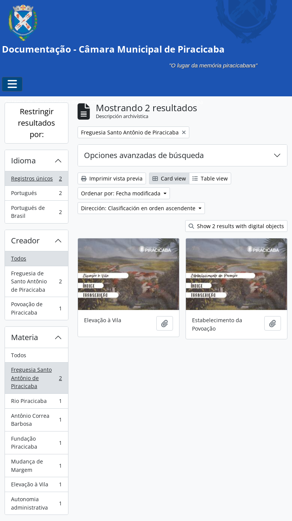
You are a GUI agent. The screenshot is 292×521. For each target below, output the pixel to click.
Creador (25, 240)
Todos (18, 258)
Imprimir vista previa (112, 178)
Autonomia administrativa (36, 503)
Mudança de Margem (36, 465)
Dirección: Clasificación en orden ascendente (139, 208)
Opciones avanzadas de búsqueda (144, 155)
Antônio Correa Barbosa (36, 420)
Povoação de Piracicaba (36, 308)
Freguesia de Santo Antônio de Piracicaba (36, 281)
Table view (210, 178)
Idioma (23, 160)
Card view (169, 178)
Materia (24, 337)
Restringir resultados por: (36, 122)
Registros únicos (36, 180)
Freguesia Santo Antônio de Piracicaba (36, 378)
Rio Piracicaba (36, 402)
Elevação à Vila (36, 486)
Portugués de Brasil (36, 212)
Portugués (36, 194)
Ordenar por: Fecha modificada (121, 193)
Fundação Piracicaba (36, 443)
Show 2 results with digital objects (236, 226)
